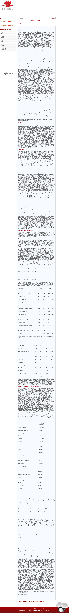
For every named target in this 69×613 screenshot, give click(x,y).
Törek (2, 32)
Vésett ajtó (3, 46)
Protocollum (3, 45)
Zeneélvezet (3, 33)
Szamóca (3, 40)
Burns (2, 41)
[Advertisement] (38, 8)
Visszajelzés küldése (42, 608)
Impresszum (25, 608)
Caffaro (2, 36)
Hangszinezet (3, 48)
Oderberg (3, 44)
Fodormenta (3, 35)
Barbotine (3, 37)
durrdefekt (3, 43)
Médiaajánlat (32, 608)
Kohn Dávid (3, 50)
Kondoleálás (3, 49)
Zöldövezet (3, 39)
